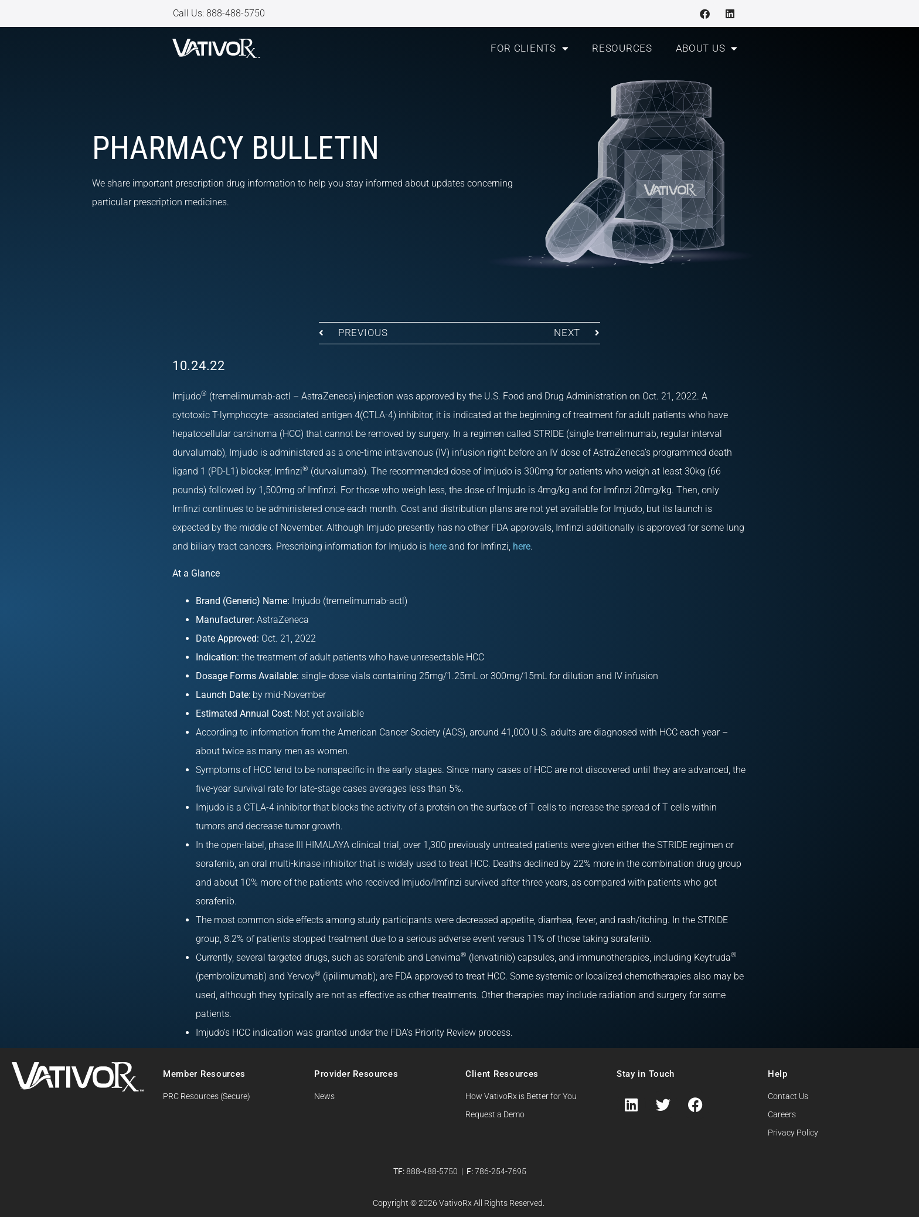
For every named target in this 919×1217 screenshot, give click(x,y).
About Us (707, 48)
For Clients (530, 48)
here (438, 546)
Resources (622, 48)
